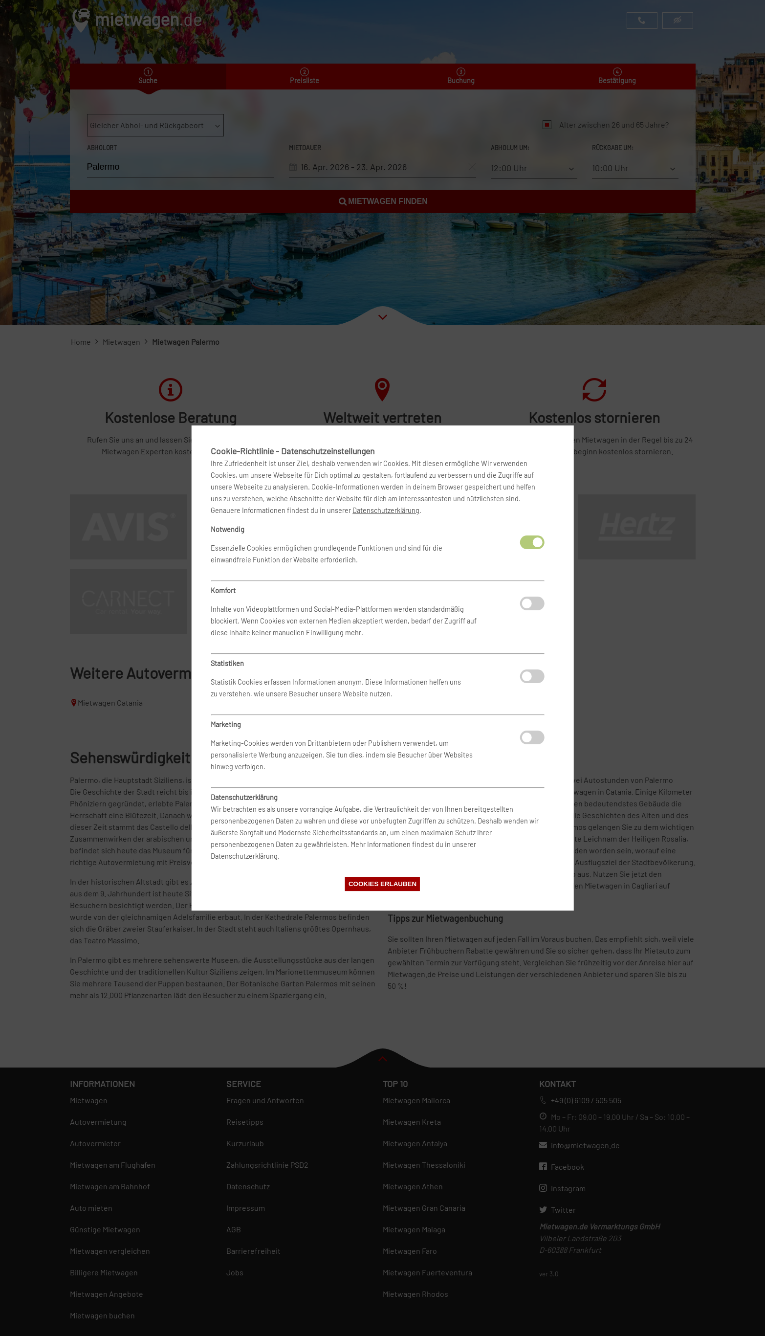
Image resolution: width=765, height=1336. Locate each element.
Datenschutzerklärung (385, 510)
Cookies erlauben (382, 884)
